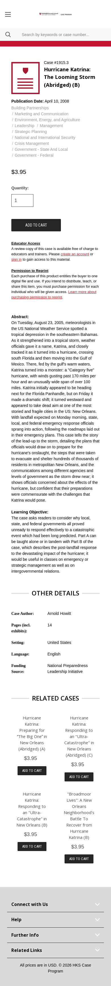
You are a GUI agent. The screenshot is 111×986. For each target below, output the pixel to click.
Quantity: (20, 188)
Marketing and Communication (42, 114)
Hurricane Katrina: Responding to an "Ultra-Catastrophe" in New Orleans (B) (31, 809)
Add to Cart (32, 770)
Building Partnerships (30, 108)
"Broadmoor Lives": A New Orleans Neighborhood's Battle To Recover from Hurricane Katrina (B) (79, 815)
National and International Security (45, 137)
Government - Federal (34, 155)
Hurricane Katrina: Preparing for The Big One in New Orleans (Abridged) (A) (32, 733)
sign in (16, 260)
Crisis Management (32, 143)
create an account (75, 254)
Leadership (24, 125)
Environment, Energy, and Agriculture (47, 120)
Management (51, 125)
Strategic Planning (31, 131)
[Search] (5, 34)
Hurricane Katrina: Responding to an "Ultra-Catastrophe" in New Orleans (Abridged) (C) (79, 736)
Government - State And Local (41, 149)
